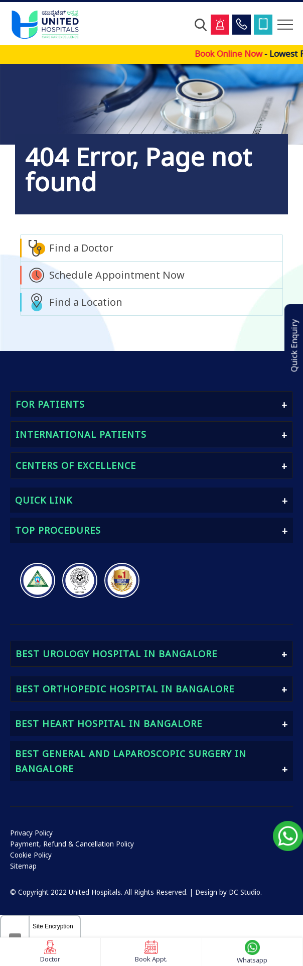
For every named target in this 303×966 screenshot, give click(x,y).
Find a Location (85, 302)
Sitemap (23, 866)
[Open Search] (201, 25)
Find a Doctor (81, 248)
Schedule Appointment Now (117, 275)
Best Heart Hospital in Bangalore (108, 723)
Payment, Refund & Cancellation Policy (72, 844)
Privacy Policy (31, 832)
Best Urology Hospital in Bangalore (116, 654)
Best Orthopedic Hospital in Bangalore (125, 689)
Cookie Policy (31, 855)
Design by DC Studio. (228, 892)
